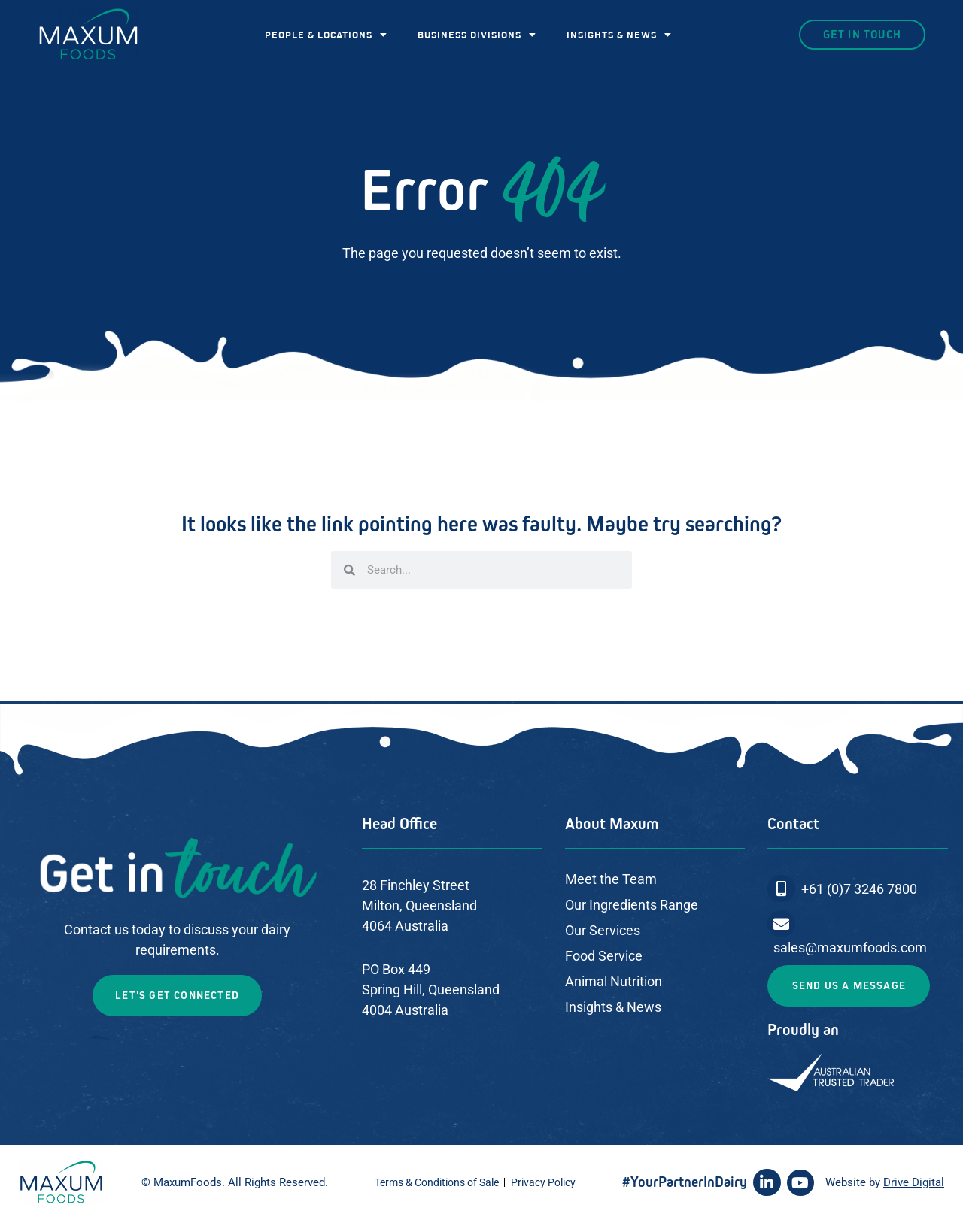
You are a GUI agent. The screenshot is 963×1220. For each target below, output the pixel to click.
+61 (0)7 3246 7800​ (859, 889)
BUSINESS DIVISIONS (477, 34)
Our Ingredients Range (631, 905)
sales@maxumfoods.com (850, 947)
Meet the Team (611, 879)
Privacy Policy (543, 1182)
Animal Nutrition (613, 981)
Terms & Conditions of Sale (437, 1182)
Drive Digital (913, 1182)
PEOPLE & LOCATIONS (326, 34)
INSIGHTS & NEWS (619, 34)
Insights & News (613, 1007)
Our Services (602, 930)
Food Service (604, 956)
